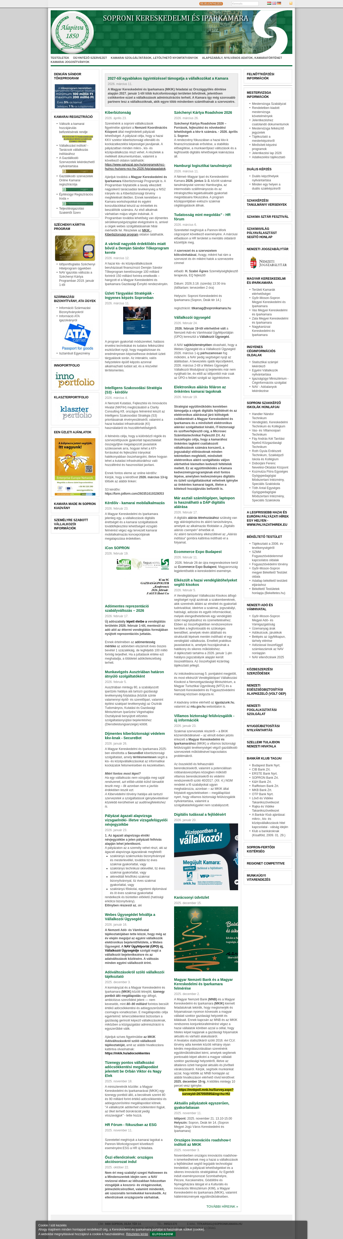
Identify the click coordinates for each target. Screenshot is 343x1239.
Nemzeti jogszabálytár (267, 249)
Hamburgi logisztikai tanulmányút (203, 166)
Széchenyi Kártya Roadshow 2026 (203, 112)
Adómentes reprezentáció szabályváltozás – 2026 (127, 608)
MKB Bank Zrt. (262, 790)
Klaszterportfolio (71, 397)
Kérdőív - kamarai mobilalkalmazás (135, 503)
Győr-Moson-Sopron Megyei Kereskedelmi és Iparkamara (269, 302)
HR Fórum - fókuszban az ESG (131, 1125)
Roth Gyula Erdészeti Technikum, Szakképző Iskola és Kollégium (268, 455)
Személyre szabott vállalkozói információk (71, 524)
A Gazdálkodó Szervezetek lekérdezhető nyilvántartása (77, 162)
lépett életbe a (136, 621)
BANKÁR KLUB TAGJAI (264, 758)
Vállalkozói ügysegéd (192, 317)
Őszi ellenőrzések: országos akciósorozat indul (129, 1159)
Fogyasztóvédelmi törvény (270, 564)
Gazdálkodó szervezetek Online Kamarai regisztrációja (76, 180)
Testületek (60, 57)
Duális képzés (259, 169)
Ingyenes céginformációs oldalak (261, 351)
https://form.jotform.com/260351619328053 (134, 493)
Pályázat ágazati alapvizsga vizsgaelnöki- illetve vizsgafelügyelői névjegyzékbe (136, 820)
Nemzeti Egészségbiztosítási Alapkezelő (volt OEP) (266, 690)
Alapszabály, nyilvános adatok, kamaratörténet (242, 57)
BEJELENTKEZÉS (211, 3)
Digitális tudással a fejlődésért (200, 814)
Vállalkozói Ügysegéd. (215, 337)
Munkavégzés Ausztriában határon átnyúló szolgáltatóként (134, 674)
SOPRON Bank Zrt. (265, 778)
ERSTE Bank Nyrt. (264, 773)
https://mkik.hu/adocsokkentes (127, 1053)
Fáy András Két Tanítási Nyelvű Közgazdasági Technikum (268, 443)
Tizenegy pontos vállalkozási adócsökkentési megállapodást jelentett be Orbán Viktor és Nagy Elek (133, 1069)
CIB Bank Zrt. (261, 769)
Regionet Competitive (266, 863)
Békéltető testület (264, 537)
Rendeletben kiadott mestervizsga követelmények (265, 112)
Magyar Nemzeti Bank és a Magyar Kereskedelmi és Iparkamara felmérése (203, 984)
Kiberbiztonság (118, 112)
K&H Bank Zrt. (262, 782)
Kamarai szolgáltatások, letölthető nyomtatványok (154, 57)
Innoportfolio (67, 365)
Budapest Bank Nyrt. (266, 765)
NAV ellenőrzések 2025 (268, 657)
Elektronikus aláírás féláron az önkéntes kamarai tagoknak (200, 389)
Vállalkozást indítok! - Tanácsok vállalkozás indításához (73, 150)
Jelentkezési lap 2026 (267, 153)
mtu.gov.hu (198, 706)
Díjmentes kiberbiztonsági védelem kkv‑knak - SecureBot (135, 735)
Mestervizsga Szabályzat (269, 104)
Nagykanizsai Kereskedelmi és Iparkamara (263, 331)
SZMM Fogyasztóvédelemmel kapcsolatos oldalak (267, 556)
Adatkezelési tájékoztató (268, 157)
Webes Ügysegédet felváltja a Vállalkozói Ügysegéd (130, 917)
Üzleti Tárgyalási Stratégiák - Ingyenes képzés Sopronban (129, 295)
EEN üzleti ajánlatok (73, 432)
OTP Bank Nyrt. (263, 794)
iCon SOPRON (117, 548)
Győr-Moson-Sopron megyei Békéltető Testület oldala (269, 572)
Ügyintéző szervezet (90, 57)
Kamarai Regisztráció (73, 117)
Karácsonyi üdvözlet (191, 897)
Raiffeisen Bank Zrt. (265, 786)
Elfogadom (162, 1234)
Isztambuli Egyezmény (74, 353)
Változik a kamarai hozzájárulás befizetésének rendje (73, 128)
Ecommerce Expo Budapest (198, 552)
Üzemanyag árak (263, 628)
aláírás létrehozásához (203, 518)
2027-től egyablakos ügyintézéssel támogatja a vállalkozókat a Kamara (168, 78)
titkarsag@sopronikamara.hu (211, 308)
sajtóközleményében (198, 345)
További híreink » (222, 1206)
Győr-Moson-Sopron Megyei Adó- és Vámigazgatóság (266, 620)
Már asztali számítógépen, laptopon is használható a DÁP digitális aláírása (204, 502)
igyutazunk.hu (224, 702)
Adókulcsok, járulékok (267, 632)
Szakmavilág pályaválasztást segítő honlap (262, 233)
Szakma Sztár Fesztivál (268, 217)
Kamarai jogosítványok (70, 61)
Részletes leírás (137, 1234)
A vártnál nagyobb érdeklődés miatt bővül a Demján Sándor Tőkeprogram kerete (137, 248)
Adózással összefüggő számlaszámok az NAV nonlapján (267, 649)
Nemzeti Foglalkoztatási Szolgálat (262, 710)
